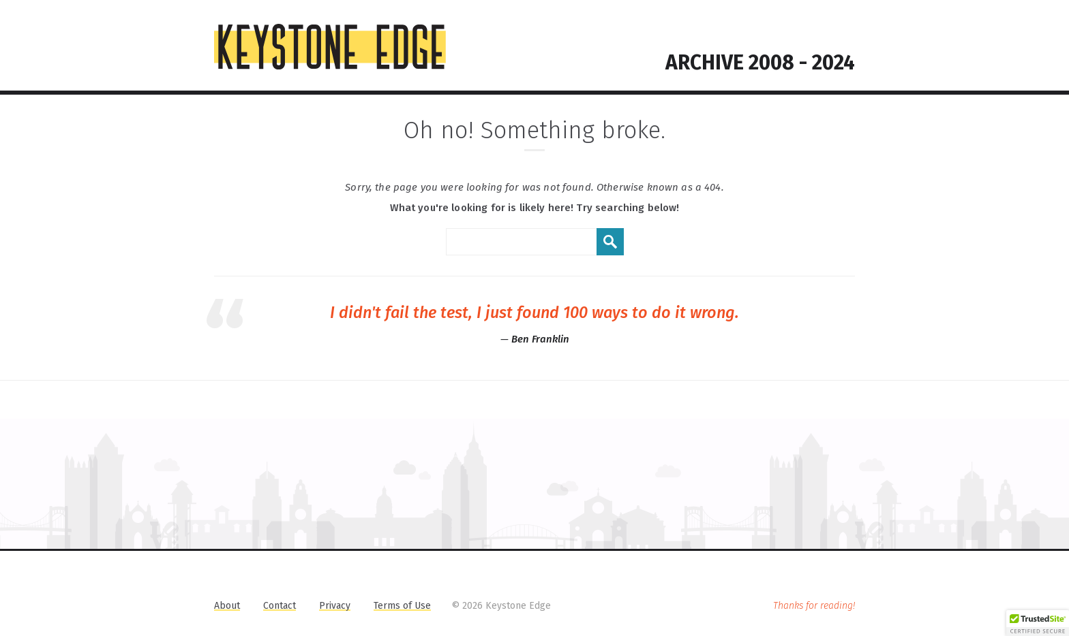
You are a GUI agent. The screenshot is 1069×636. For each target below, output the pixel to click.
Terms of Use (402, 605)
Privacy (334, 605)
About (227, 605)
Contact (279, 605)
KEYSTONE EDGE (330, 47)
